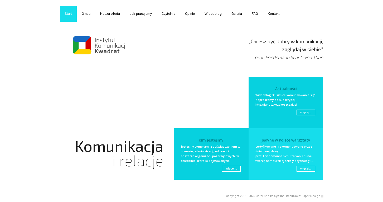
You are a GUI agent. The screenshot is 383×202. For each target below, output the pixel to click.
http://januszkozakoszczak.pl (276, 104)
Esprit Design (311, 196)
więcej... (306, 112)
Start (68, 14)
